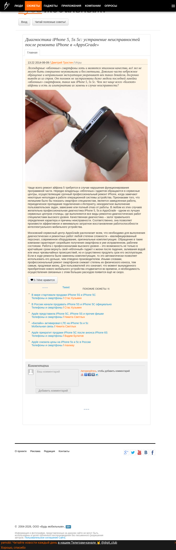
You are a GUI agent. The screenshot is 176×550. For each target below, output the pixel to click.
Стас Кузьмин (73, 298)
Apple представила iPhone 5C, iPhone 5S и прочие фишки (68, 313)
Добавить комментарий (53, 390)
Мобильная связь (42, 326)
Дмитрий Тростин (62, 62)
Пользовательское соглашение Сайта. (45, 537)
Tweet (66, 287)
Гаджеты (51, 5)
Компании (93, 5)
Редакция (49, 451)
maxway (69, 345)
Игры (78, 62)
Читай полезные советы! (50, 21)
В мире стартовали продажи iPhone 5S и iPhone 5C (64, 294)
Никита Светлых (75, 316)
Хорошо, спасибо (13, 547)
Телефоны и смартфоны (47, 298)
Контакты (64, 451)
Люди (18, 5)
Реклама (35, 451)
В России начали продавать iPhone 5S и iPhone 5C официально (72, 304)
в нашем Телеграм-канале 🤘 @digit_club (87, 542)
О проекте (21, 451)
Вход (24, 21)
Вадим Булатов (74, 335)
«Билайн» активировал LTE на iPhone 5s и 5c (60, 323)
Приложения (71, 5)
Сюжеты (33, 5)
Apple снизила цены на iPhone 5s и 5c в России (61, 342)
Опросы (111, 5)
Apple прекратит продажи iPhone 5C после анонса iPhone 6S (69, 332)
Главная (32, 52)
